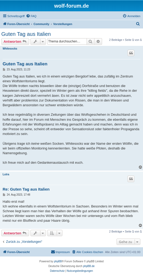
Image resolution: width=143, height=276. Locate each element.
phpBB (58, 261)
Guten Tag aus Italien (26, 34)
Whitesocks (10, 48)
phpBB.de (89, 266)
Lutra (6, 174)
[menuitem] (31, 16)
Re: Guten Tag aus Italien (26, 189)
